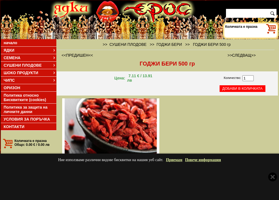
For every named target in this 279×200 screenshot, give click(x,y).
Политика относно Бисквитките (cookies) (25, 97)
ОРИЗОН (12, 88)
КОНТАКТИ (14, 126)
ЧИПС (30, 80)
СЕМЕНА (30, 58)
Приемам (174, 160)
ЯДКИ (30, 50)
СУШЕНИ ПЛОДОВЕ (30, 65)
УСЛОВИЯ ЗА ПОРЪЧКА (27, 119)
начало (10, 43)
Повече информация (203, 160)
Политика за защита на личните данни (25, 109)
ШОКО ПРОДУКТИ (30, 73)
